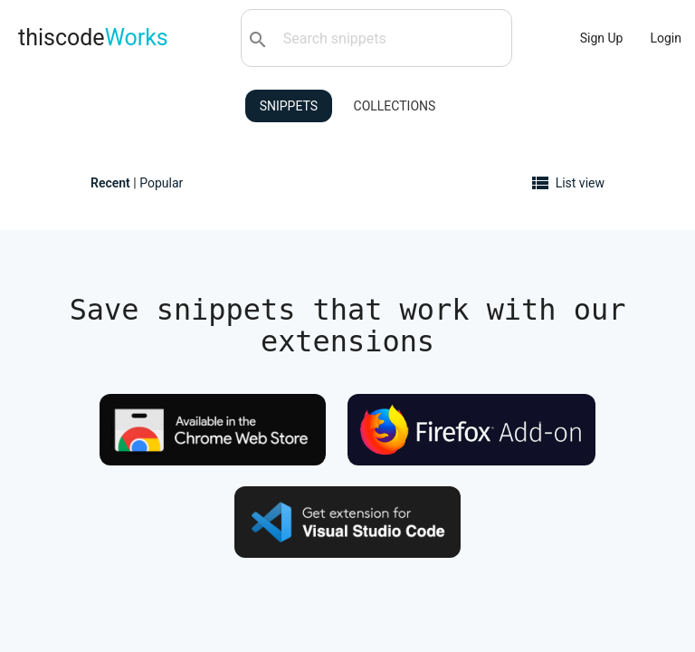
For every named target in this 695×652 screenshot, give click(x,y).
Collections (395, 106)
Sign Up (602, 38)
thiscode (93, 37)
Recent (110, 183)
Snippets (289, 106)
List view (580, 183)
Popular (161, 183)
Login (665, 38)
